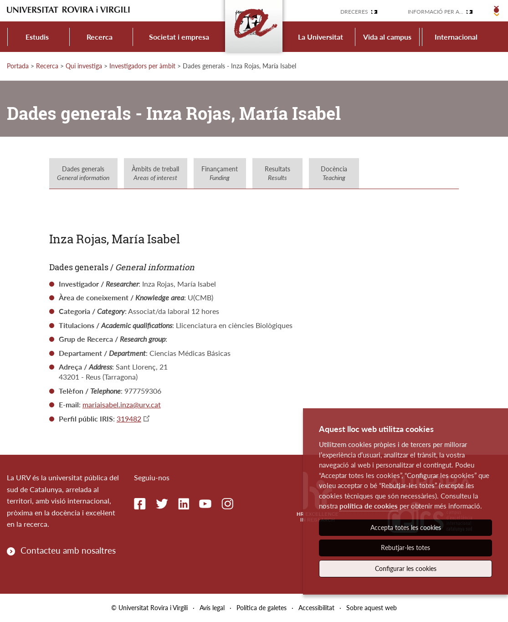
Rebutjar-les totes (405, 547)
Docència (334, 173)
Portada (18, 66)
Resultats (277, 173)
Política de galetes (261, 608)
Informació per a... (435, 11)
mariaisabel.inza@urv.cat (121, 404)
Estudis (37, 36)
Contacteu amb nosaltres (68, 550)
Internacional (456, 36)
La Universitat (320, 36)
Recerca (100, 36)
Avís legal (212, 608)
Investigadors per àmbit (142, 66)
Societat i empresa (179, 36)
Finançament (219, 173)
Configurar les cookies (405, 568)
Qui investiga (84, 66)
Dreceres (354, 11)
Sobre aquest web (371, 608)
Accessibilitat (316, 608)
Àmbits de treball (155, 173)
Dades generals (83, 173)
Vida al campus (387, 36)
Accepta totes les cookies (405, 527)
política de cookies (368, 506)
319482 (129, 418)
